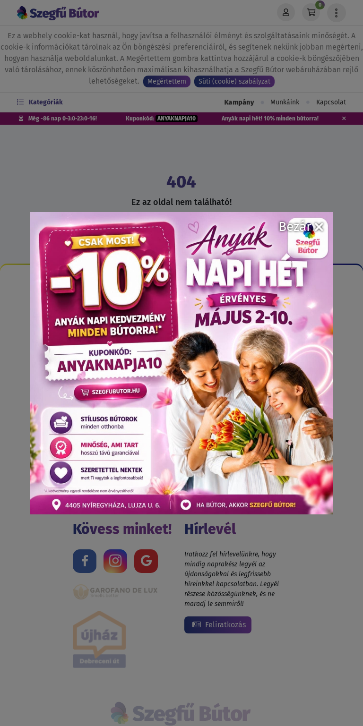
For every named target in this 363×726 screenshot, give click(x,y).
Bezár (300, 226)
